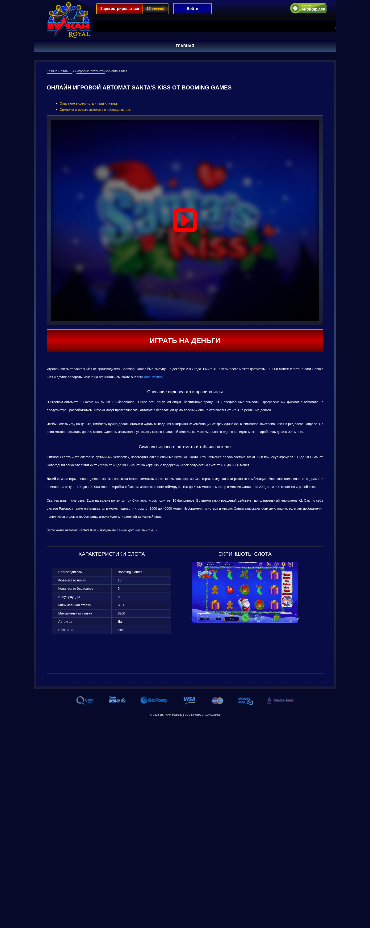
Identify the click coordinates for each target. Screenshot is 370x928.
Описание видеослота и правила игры (89, 103)
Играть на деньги (185, 340)
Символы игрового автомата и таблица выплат (95, 109)
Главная (185, 46)
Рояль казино (152, 377)
